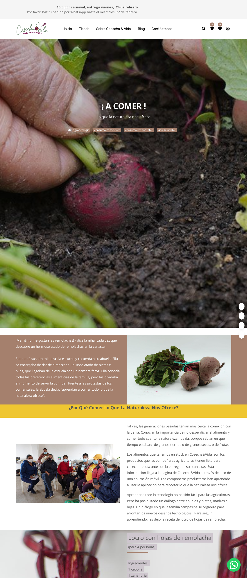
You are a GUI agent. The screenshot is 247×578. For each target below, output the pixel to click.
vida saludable (167, 130)
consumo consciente (107, 130)
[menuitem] (67, 29)
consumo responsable (139, 130)
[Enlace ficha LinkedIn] (242, 325)
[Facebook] (242, 316)
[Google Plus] (242, 335)
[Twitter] (242, 306)
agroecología (81, 130)
